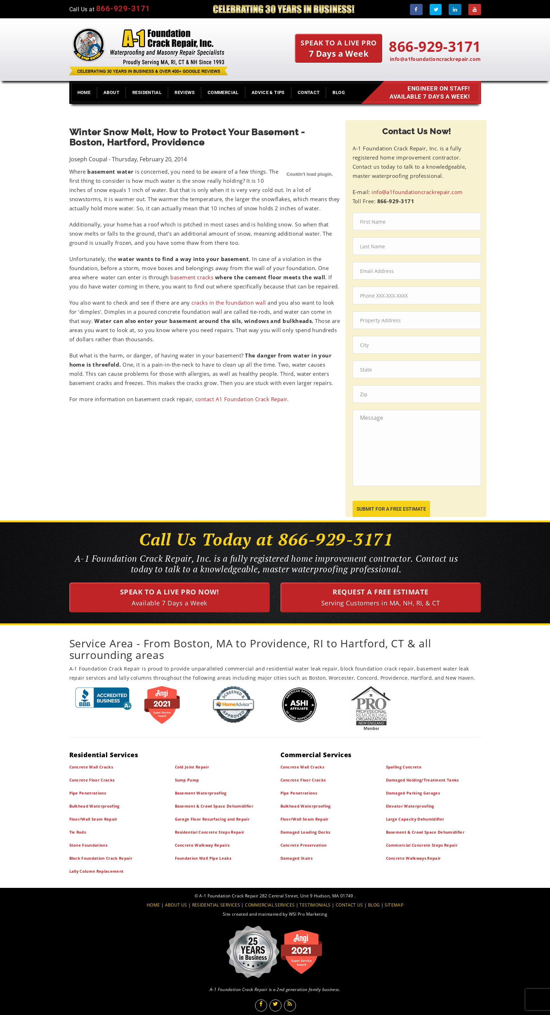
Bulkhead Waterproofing (94, 806)
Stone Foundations (88, 845)
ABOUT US (176, 905)
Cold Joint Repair (192, 767)
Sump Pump (187, 780)
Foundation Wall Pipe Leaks (203, 858)
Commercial (223, 92)
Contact (309, 92)
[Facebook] (416, 9)
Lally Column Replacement (96, 871)
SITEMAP (394, 905)
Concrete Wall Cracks (91, 767)
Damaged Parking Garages (413, 793)
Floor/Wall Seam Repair (93, 819)
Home (84, 92)
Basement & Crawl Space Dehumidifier (214, 806)
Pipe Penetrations (87, 793)
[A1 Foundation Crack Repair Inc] (148, 49)
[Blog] (290, 1005)
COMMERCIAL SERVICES (270, 905)
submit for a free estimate (391, 509)
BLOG (374, 905)
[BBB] (104, 698)
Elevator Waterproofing (410, 806)
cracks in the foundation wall (228, 302)
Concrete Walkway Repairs (202, 845)
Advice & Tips (268, 92)
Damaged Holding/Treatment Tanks (422, 780)
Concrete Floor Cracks (92, 780)
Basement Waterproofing (201, 793)
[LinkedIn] (455, 9)
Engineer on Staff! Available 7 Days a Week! (428, 92)
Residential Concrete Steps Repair (210, 832)
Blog (339, 92)
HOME (153, 905)
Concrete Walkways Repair (413, 858)
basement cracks (191, 277)
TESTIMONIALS (314, 905)
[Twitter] (436, 9)
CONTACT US (349, 905)
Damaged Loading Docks (305, 832)
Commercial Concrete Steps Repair (422, 845)
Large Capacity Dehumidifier (415, 819)
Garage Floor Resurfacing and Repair (212, 819)
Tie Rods (77, 832)
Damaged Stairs (296, 858)
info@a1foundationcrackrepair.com (435, 59)
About (111, 92)
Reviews (185, 92)
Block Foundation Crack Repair (101, 858)
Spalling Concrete (404, 767)
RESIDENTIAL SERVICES (216, 905)
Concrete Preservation (303, 845)
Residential (147, 92)
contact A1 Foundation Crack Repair (241, 399)
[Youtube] (474, 9)
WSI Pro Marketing (308, 914)
